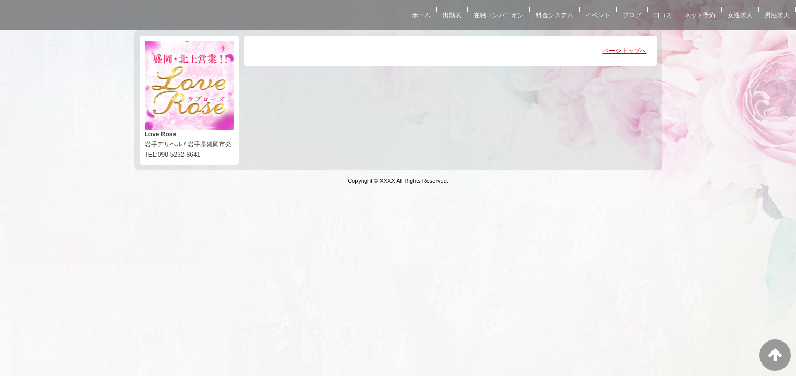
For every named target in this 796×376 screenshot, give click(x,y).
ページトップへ (625, 50)
